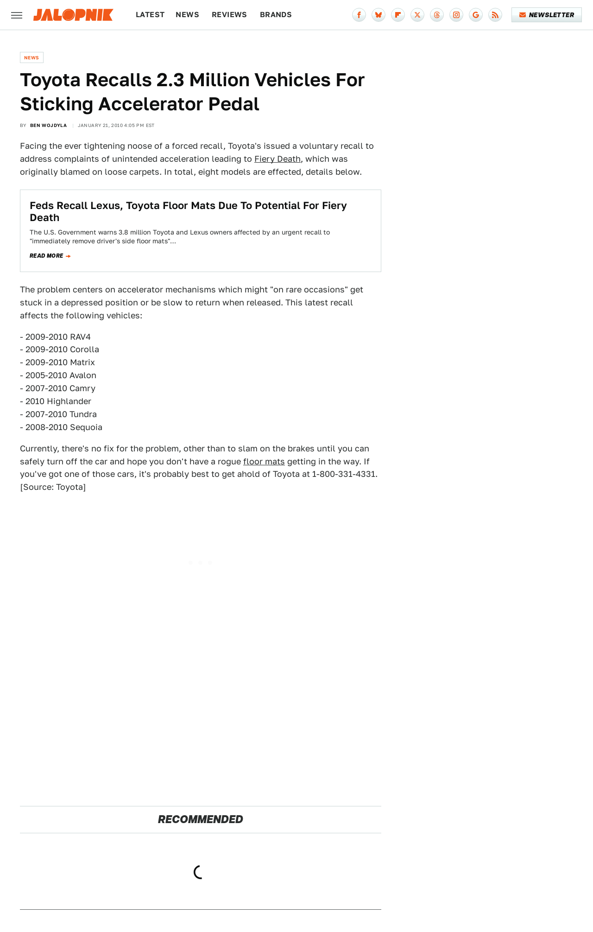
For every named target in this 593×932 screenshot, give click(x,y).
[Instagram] (456, 15)
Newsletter (546, 14)
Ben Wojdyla (48, 125)
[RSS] (495, 15)
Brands (276, 14)
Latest (150, 14)
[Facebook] (359, 15)
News (187, 14)
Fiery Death (277, 159)
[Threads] (437, 15)
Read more (46, 256)
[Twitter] (417, 15)
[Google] (476, 15)
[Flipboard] (398, 15)
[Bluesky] (378, 15)
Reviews (229, 14)
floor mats (264, 461)
